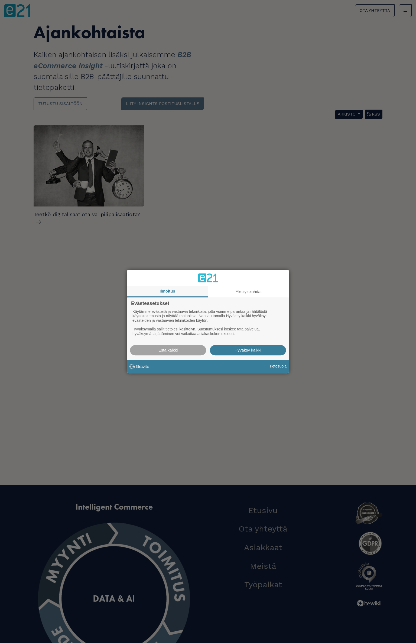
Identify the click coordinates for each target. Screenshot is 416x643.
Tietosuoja (278, 366)
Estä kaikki (168, 350)
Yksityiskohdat (249, 291)
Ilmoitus (167, 291)
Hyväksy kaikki (248, 350)
